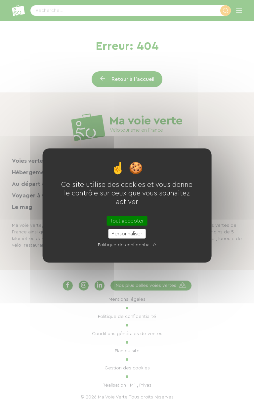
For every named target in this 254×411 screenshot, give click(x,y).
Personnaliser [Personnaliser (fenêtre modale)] (126, 233)
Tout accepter (127, 220)
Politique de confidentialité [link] (127, 245)
